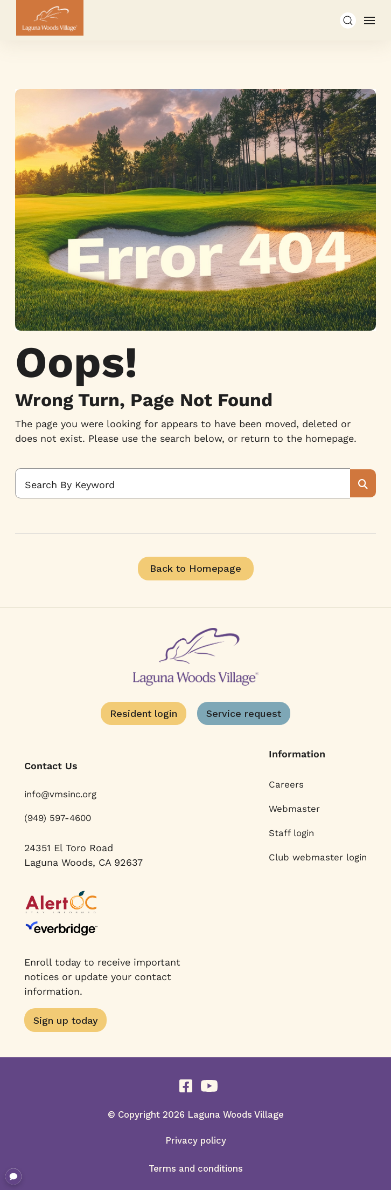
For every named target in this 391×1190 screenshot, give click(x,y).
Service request (243, 713)
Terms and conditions (196, 1168)
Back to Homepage (195, 568)
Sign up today (65, 1020)
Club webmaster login (318, 857)
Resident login (143, 713)
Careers (286, 784)
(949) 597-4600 (57, 817)
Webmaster (294, 808)
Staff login (291, 832)
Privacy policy (195, 1140)
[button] (348, 20)
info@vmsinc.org (60, 794)
